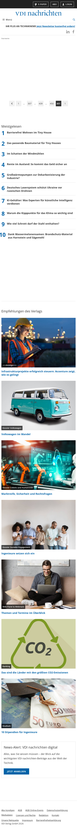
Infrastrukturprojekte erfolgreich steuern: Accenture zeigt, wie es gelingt (38, 373)
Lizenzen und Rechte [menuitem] (26, 815)
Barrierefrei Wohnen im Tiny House (29, 132)
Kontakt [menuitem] (55, 815)
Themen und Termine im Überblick (23, 613)
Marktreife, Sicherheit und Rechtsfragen (26, 493)
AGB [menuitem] (20, 810)
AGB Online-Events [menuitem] (34, 810)
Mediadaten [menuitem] (7, 815)
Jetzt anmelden (16, 771)
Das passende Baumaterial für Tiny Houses (34, 143)
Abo (54, 4)
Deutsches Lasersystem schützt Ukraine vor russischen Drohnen (34, 189)
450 (52, 103)
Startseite (5, 38)
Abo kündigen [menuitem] (8, 810)
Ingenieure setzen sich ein (18, 553)
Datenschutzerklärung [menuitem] (57, 810)
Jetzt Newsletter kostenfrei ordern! (56, 26)
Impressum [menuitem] (27, 820)
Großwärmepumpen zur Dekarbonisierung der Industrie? (36, 176)
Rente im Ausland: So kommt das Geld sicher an (37, 164)
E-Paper (41, 4)
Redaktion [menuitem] (43, 815)
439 (41, 103)
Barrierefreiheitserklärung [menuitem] (48, 820)
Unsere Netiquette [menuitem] (10, 820)
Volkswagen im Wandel (16, 434)
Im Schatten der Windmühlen (25, 153)
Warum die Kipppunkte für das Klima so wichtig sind (40, 213)
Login (67, 4)
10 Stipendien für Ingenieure (19, 732)
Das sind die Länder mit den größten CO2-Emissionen (34, 672)
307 (29, 103)
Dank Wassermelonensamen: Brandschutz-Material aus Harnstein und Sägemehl (40, 236)
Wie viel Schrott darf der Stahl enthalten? (33, 223)
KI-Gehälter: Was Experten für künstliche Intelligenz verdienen (39, 202)
